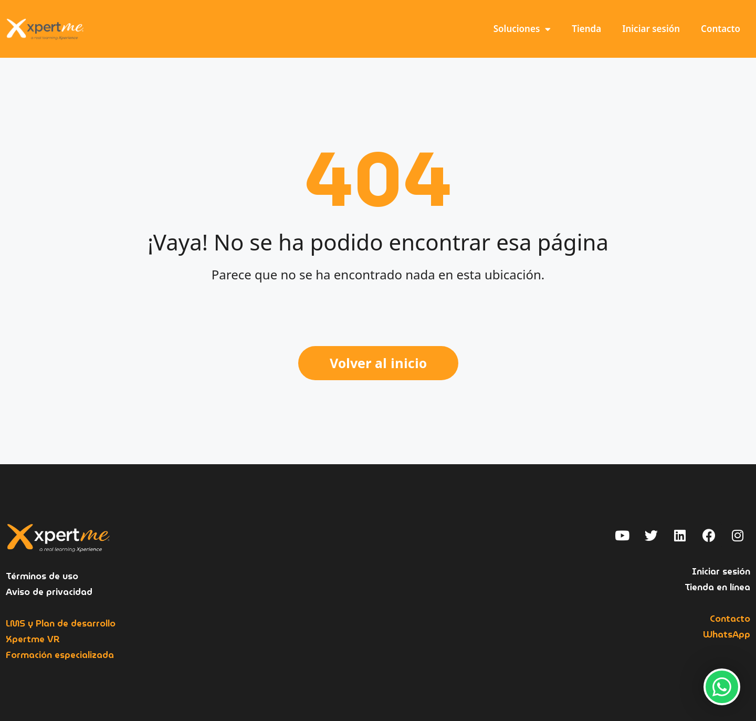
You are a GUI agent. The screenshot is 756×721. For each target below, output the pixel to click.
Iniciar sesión (651, 29)
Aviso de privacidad (49, 592)
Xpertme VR (33, 639)
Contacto (720, 29)
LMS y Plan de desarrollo (61, 623)
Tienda (586, 29)
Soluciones (522, 29)
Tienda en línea (717, 587)
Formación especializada (60, 655)
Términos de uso (42, 576)
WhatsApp (726, 635)
